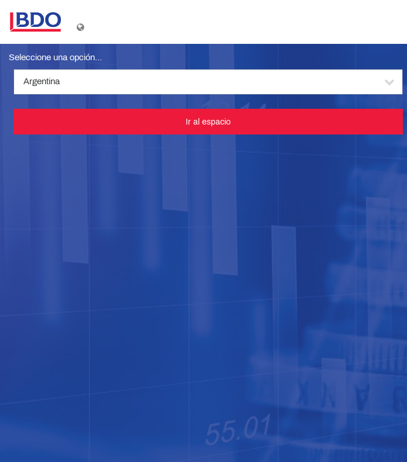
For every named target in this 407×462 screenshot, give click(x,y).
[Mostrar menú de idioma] (81, 24)
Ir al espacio (208, 121)
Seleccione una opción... (55, 57)
